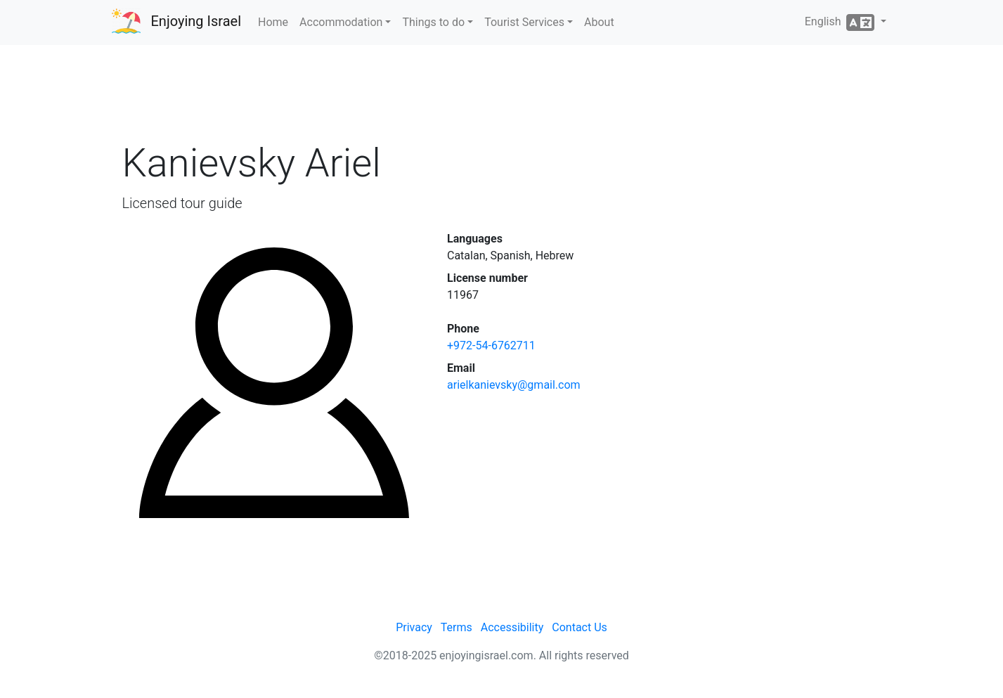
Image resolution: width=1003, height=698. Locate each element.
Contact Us (579, 627)
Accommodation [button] (340, 22)
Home (273, 22)
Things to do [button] (433, 22)
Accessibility (512, 627)
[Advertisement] (501, 97)
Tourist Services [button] (524, 22)
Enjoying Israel (196, 21)
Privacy (414, 627)
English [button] (841, 22)
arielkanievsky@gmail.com (514, 385)
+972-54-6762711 (491, 345)
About (599, 22)
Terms (456, 627)
